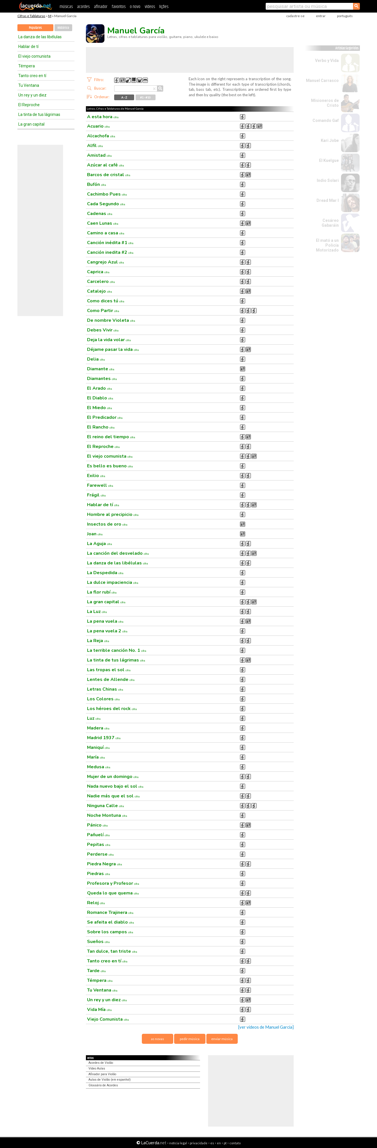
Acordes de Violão (100, 1063)
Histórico (63, 28)
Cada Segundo (106, 204)
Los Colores (103, 699)
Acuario (98, 126)
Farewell (100, 485)
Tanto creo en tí (32, 75)
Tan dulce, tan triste (112, 951)
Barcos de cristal (108, 175)
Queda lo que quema (113, 893)
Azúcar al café (105, 165)
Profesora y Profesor (113, 883)
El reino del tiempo (111, 437)
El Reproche (29, 104)
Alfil (95, 145)
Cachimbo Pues (107, 194)
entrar (321, 16)
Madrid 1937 (104, 738)
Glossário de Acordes (103, 1085)
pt (225, 1143)
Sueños (98, 941)
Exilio (96, 476)
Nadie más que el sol (113, 796)
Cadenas (99, 213)
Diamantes (102, 378)
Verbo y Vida (327, 60)
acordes (83, 6)
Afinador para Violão (102, 1074)
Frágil (96, 495)
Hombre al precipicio (113, 514)
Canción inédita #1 (110, 243)
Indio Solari (328, 180)
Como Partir (103, 310)
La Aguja (99, 543)
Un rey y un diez (32, 95)
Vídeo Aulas (96, 1068)
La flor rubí (102, 592)
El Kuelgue (329, 160)
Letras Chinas (105, 689)
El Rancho (101, 427)
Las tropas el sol (109, 670)
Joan (95, 534)
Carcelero (101, 281)
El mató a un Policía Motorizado (327, 245)
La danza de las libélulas (40, 37)
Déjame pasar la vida (113, 349)
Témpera (26, 66)
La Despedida (105, 573)
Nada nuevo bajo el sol (115, 786)
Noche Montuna (107, 815)
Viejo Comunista (108, 1019)
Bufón (96, 184)
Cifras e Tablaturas (31, 16)
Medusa (98, 767)
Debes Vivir (103, 330)
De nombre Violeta (111, 320)
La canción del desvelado (118, 553)
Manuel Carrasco (322, 80)
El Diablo (100, 398)
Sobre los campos (110, 932)
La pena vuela (105, 621)
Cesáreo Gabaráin (330, 223)
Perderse (100, 854)
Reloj (96, 903)
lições (163, 6)
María (96, 757)
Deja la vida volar (109, 340)
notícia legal (178, 1143)
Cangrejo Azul (105, 262)
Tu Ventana (28, 85)
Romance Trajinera (110, 912)
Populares (35, 28)
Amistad (99, 155)
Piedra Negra (104, 864)
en (219, 1143)
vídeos (150, 6)
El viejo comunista (34, 56)
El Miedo (99, 408)
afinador (100, 6)
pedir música (189, 1039)
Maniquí (98, 747)
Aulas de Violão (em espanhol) (109, 1079)
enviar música (222, 1039)
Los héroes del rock (112, 708)
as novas (157, 1039)
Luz (94, 718)
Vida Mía (99, 1009)
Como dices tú (105, 301)
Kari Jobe (330, 140)
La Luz (97, 611)
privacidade (198, 1143)
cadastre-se (295, 16)
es (212, 1143)
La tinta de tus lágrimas (39, 114)
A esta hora (103, 117)
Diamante (100, 369)
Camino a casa (105, 233)
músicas (66, 6)
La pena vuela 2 (107, 631)
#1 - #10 (145, 97)
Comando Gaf (326, 120)
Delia (96, 359)
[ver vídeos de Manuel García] (266, 1027)
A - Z (124, 97)
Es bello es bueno (110, 466)
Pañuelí (98, 835)
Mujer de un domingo (113, 776)
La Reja (98, 641)
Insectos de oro (107, 524)
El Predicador (105, 417)
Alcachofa (101, 136)
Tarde (96, 971)
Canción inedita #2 (110, 252)
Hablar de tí (28, 46)
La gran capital (31, 124)
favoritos (119, 6)
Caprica (98, 272)
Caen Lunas (102, 223)
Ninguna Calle (105, 806)
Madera (98, 728)
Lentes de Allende (111, 679)
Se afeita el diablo (110, 922)
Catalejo (99, 291)
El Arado (99, 388)
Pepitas (98, 844)
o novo (135, 6)
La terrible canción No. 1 (116, 650)
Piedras (98, 873)
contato (235, 1143)
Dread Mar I (327, 200)
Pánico (97, 825)
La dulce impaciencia (112, 582)
